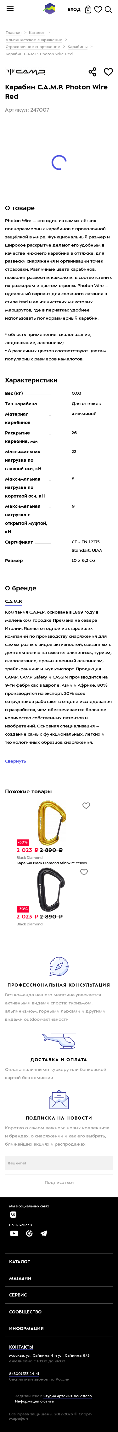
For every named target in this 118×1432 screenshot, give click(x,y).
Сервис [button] (18, 1294)
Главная (13, 33)
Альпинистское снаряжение (34, 40)
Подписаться (59, 1182)
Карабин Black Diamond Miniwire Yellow (52, 863)
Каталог (37, 33)
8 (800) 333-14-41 (24, 1374)
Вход (74, 9)
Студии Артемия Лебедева (67, 1396)
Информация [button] (26, 1328)
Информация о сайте (34, 1401)
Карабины (77, 47)
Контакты (21, 1346)
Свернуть (16, 761)
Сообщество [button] (25, 1311)
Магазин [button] (20, 1278)
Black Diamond (29, 858)
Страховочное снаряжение (33, 47)
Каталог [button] (19, 1261)
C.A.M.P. (13, 601)
